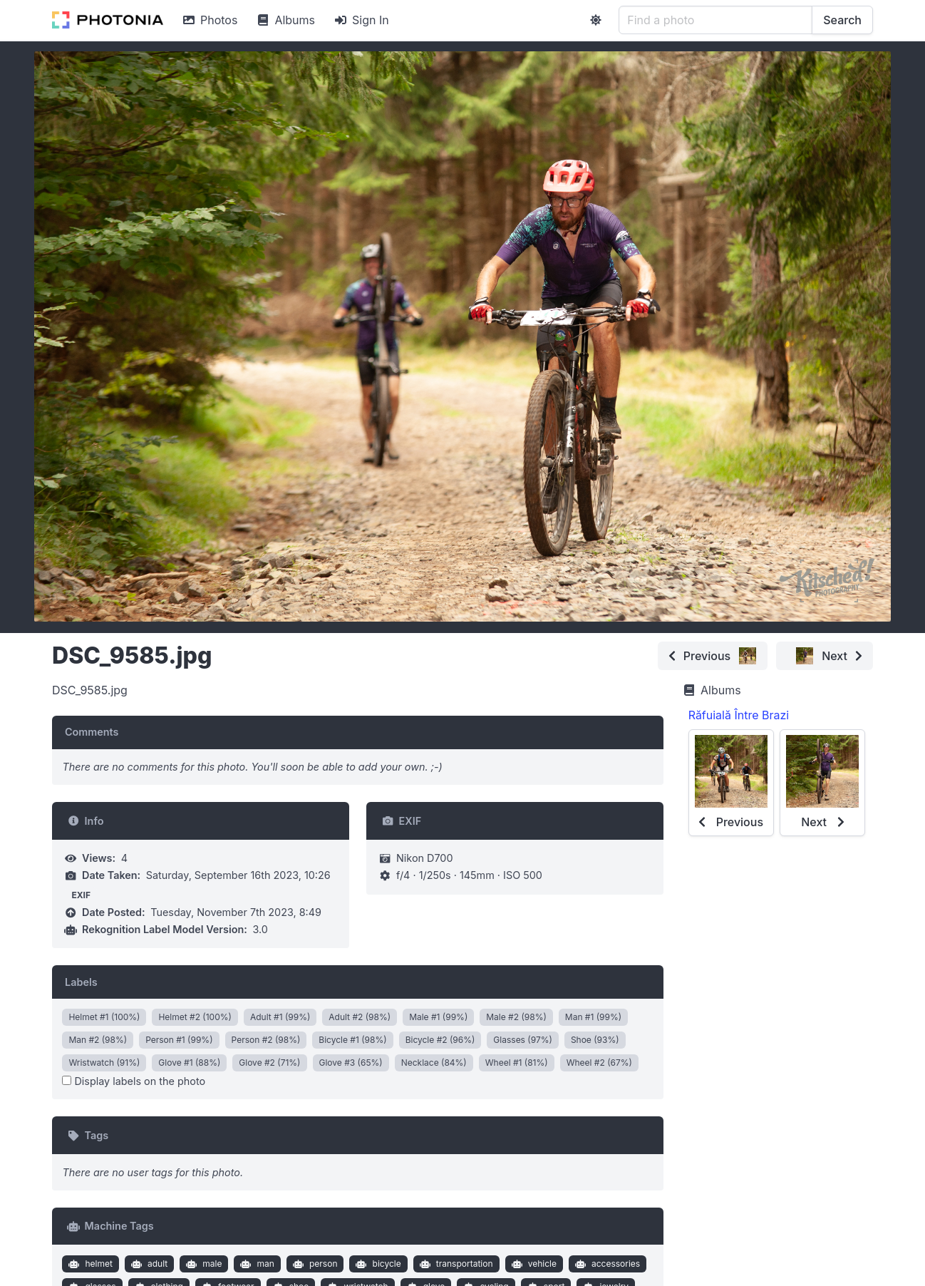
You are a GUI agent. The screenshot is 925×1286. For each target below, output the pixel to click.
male (202, 1263)
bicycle (377, 1263)
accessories (606, 1263)
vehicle (532, 1263)
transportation (454, 1263)
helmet (89, 1263)
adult (147, 1263)
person (313, 1263)
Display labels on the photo (133, 1081)
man (255, 1263)
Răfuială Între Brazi (739, 715)
